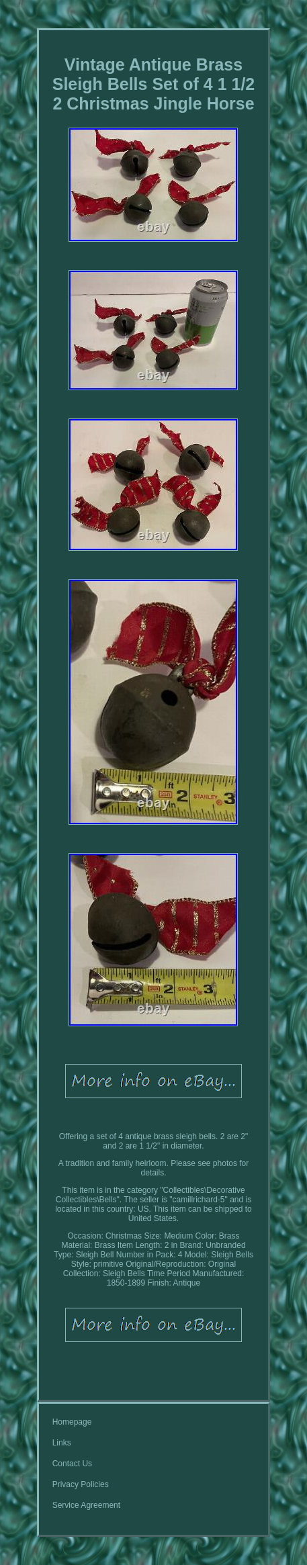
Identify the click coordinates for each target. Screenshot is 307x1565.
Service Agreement (86, 1505)
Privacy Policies (80, 1484)
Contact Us (72, 1463)
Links (61, 1442)
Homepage (72, 1422)
